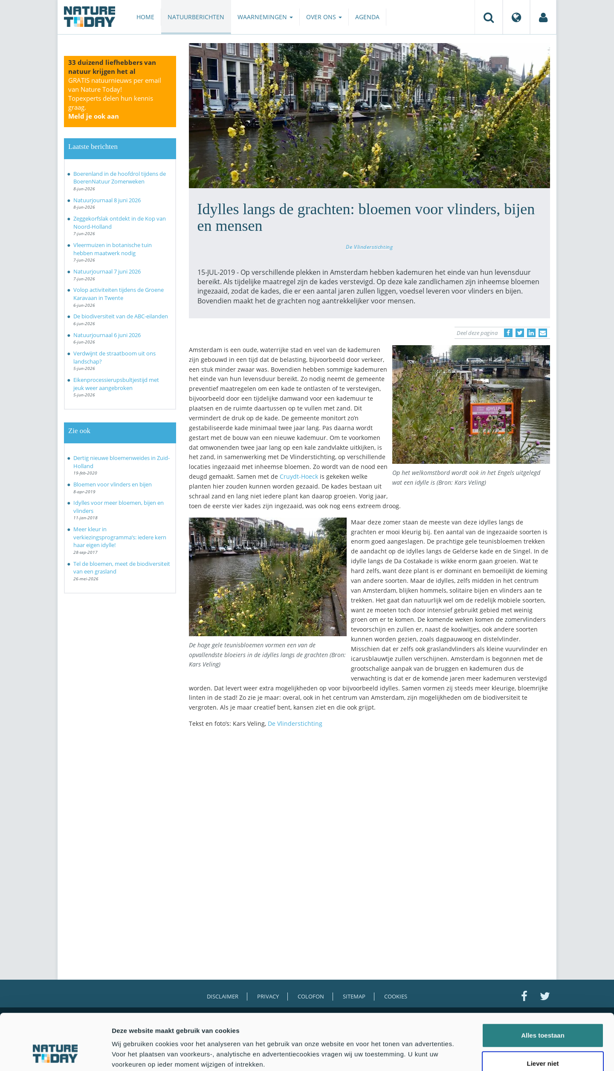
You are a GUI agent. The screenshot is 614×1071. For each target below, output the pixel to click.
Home (145, 17)
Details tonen (460, 1054)
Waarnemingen (265, 17)
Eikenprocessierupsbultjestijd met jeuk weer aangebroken (116, 384)
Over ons (324, 17)
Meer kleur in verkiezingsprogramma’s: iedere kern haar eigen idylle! (119, 537)
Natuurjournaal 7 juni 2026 (107, 271)
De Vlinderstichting (369, 246)
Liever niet (543, 1015)
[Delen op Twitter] (520, 333)
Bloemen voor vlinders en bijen (112, 484)
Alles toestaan (543, 986)
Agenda (367, 17)
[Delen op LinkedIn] (531, 333)
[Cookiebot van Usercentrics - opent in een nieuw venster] (55, 1054)
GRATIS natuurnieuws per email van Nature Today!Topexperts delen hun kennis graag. (114, 98)
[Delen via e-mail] (543, 333)
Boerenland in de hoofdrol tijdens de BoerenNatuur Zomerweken (119, 178)
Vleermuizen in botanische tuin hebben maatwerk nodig (112, 249)
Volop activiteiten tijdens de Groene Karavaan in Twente (118, 294)
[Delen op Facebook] (508, 333)
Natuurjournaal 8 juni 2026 (107, 200)
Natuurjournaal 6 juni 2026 (107, 335)
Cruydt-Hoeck (299, 476)
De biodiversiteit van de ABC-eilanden (120, 316)
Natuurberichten (196, 17)
